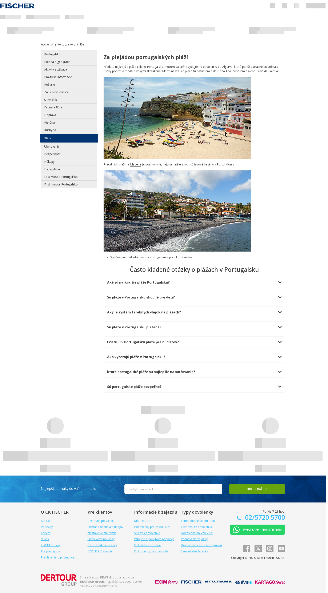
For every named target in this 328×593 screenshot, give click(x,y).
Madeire (135, 164)
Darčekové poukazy (101, 539)
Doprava (50, 115)
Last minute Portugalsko (61, 177)
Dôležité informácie (147, 545)
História (49, 122)
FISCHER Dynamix (100, 551)
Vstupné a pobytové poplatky (154, 539)
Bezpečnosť (52, 154)
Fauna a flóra (53, 107)
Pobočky (47, 527)
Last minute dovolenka (196, 527)
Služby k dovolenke (147, 533)
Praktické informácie (58, 77)
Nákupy (49, 162)
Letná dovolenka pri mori (198, 521)
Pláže (48, 138)
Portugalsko (52, 54)
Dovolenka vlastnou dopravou (201, 545)
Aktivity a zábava (55, 69)
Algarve (227, 67)
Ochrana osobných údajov (105, 527)
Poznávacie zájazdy (194, 539)
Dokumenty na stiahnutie (151, 551)
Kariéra (46, 533)
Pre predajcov (50, 551)
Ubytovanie (52, 146)
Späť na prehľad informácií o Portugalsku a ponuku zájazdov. (151, 257)
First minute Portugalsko (61, 184)
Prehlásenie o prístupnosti (58, 557)
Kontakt (46, 521)
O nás (45, 539)
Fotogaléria (52, 169)
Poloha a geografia (57, 62)
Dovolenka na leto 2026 (197, 533)
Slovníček (50, 100)
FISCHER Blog (50, 545)
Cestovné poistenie (101, 521)
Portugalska (155, 67)
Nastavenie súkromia (102, 533)
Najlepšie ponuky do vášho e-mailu (68, 488)
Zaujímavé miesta (56, 92)
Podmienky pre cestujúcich (152, 527)
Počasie (49, 85)
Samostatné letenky (194, 551)
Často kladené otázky (102, 545)
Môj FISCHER (143, 521)
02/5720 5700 (264, 517)
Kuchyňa (50, 130)
